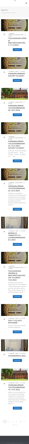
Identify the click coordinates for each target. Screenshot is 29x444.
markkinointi (11, 33)
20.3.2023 (10, 184)
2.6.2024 (10, 36)
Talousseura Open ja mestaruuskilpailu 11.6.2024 (17, 41)
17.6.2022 (10, 268)
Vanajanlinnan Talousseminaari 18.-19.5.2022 (16, 387)
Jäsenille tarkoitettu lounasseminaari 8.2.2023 (16, 236)
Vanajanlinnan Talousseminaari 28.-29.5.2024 (16, 107)
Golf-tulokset (17, 34)
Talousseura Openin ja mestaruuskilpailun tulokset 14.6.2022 (17, 275)
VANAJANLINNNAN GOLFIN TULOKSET (16, 74)
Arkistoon (16, 16)
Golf (14, 34)
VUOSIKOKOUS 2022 (17, 356)
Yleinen (21, 34)
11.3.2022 (23, 353)
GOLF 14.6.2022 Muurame (15, 321)
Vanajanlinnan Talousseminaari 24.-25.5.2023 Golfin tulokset (16, 144)
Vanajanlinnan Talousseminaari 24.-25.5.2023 (16, 188)
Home (11, 16)
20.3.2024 (10, 103)
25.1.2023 (23, 231)
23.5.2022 (23, 318)
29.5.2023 (10, 139)
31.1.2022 (23, 382)
